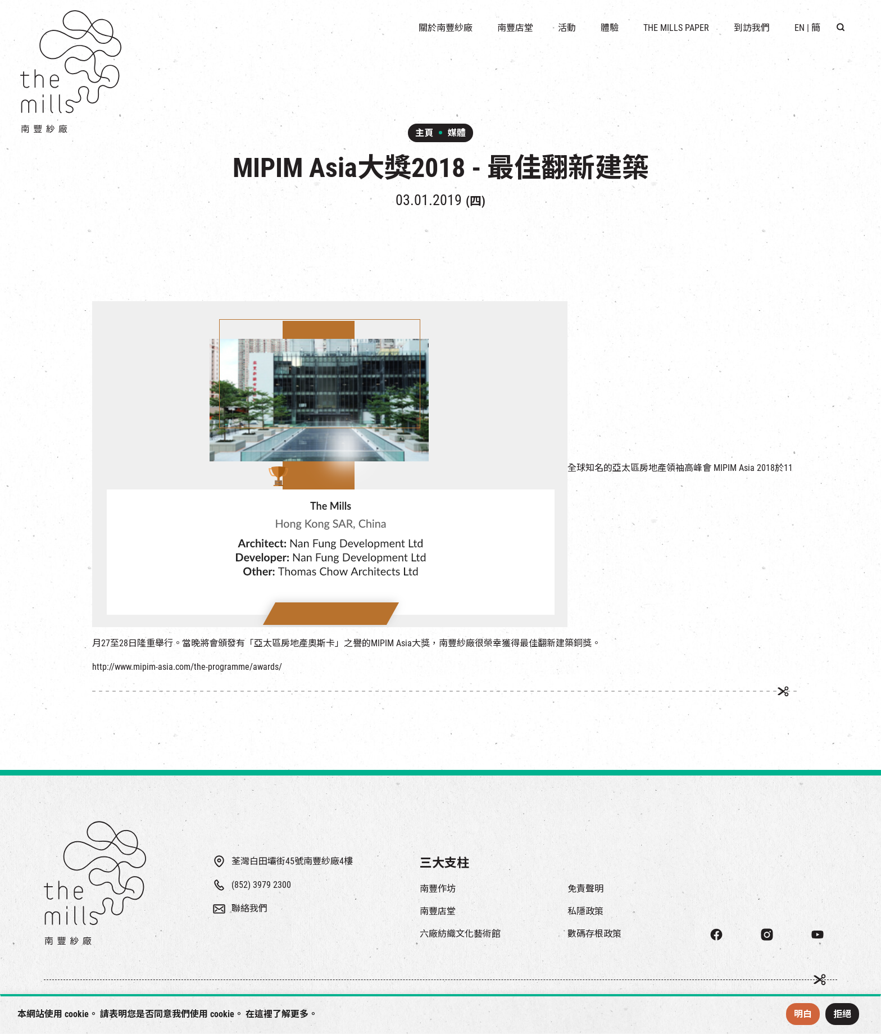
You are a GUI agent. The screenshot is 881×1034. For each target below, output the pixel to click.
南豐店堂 (438, 911)
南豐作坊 (438, 888)
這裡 (264, 1014)
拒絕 (842, 1014)
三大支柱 (444, 863)
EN (799, 27)
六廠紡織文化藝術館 (460, 933)
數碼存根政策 (594, 933)
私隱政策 (585, 911)
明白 (803, 1014)
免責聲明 (585, 888)
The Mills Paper (676, 27)
